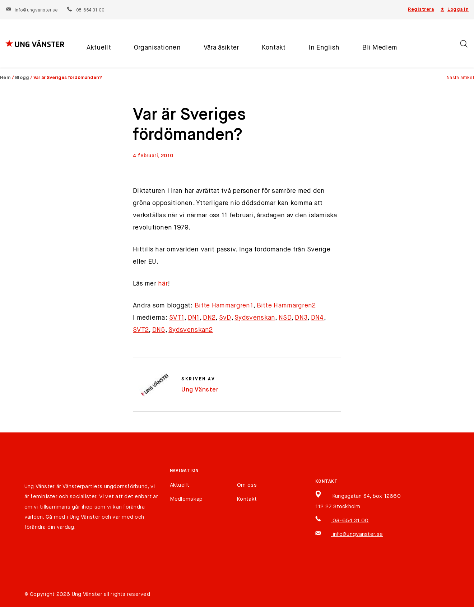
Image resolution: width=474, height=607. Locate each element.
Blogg (22, 77)
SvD (225, 318)
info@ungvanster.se (31, 10)
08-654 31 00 (85, 10)
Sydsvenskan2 (190, 330)
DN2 (209, 318)
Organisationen (157, 48)
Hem (5, 77)
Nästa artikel (460, 77)
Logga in (454, 9)
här (163, 284)
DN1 (194, 318)
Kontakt (273, 48)
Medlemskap (186, 499)
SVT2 (141, 330)
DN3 (301, 318)
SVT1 (176, 318)
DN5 (158, 330)
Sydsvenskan (254, 318)
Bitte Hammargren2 (286, 305)
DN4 (317, 318)
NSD (285, 318)
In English (323, 48)
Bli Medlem (379, 48)
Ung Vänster (200, 390)
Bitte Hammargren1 (224, 305)
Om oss (247, 485)
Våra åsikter (221, 48)
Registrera (421, 9)
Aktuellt (99, 48)
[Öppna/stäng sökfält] (464, 43)
